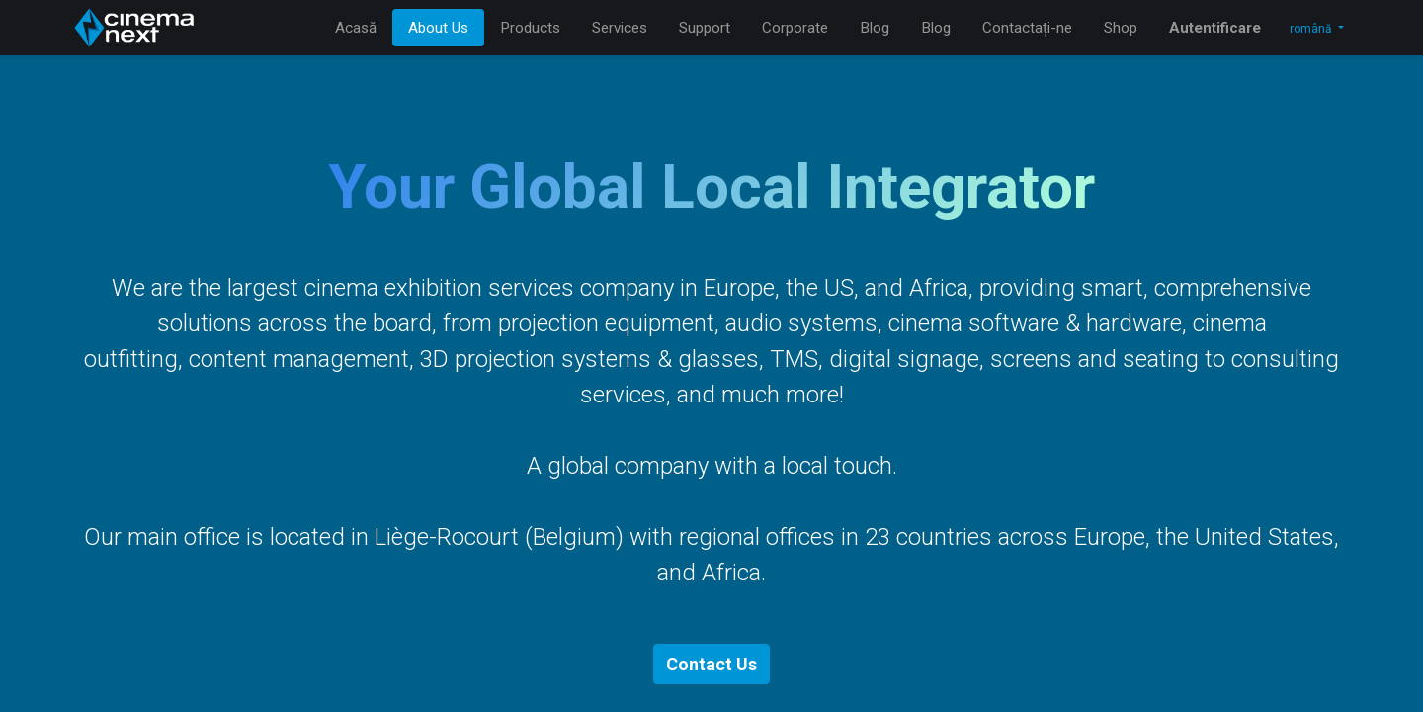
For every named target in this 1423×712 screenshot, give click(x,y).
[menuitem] (355, 28)
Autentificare (1215, 28)
